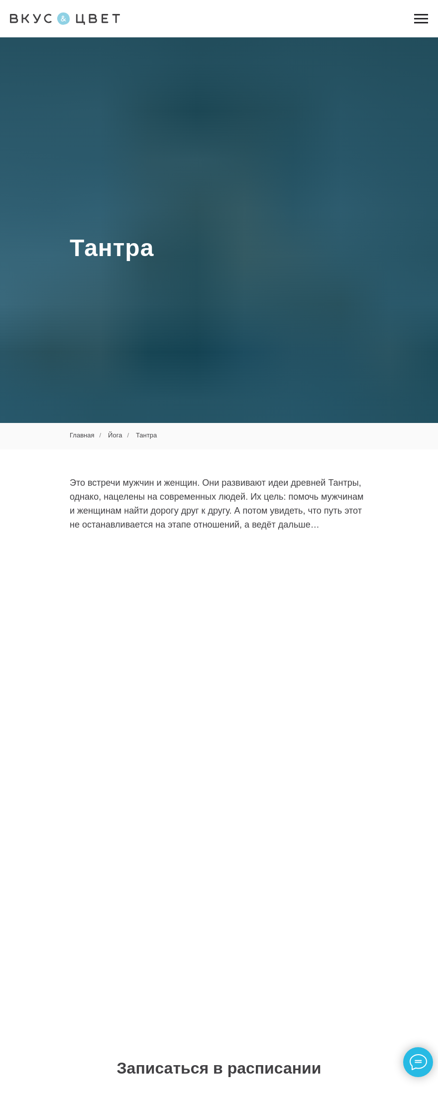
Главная (82, 435)
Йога (115, 435)
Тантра (146, 435)
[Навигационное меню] (421, 19)
